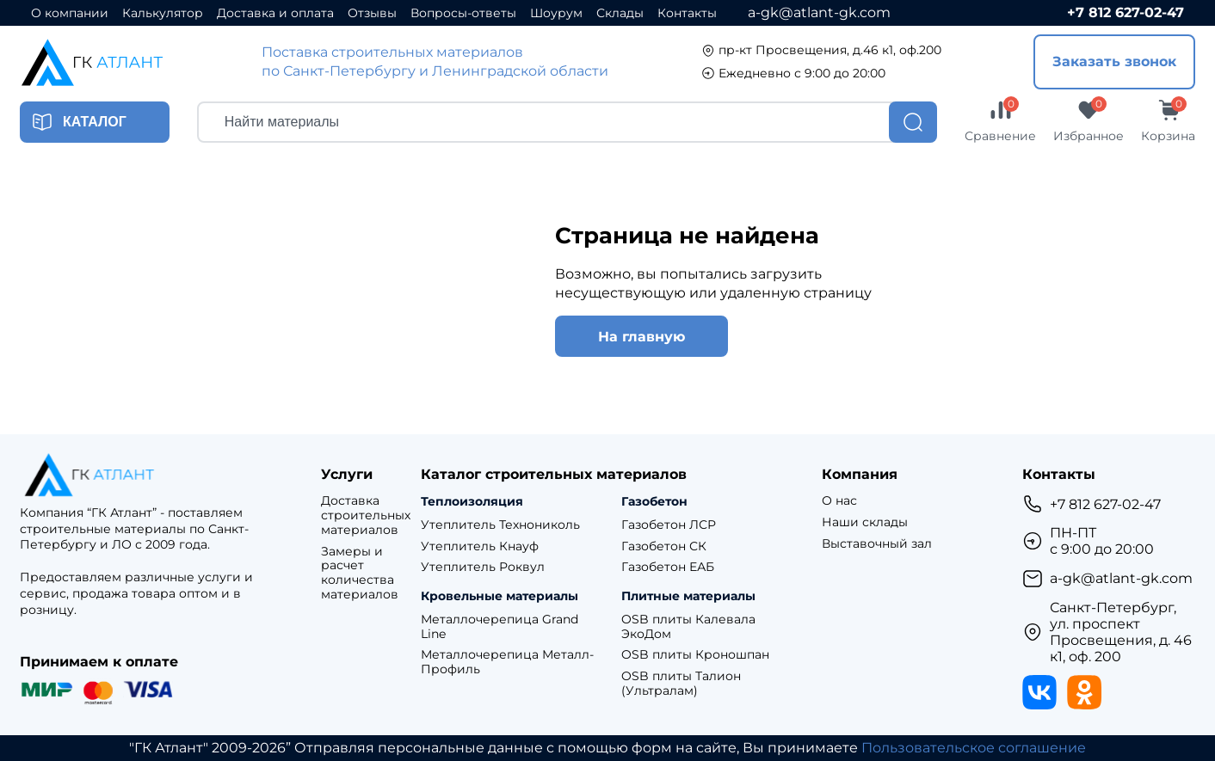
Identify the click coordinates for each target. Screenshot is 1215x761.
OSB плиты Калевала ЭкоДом (688, 626)
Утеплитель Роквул (483, 567)
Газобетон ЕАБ (667, 567)
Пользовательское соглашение (973, 748)
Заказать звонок (1114, 61)
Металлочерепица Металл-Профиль (507, 662)
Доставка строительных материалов (365, 515)
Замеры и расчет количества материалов (359, 573)
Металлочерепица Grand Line (499, 626)
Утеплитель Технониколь (500, 525)
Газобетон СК (663, 546)
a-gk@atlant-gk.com (819, 12)
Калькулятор (162, 13)
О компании (69, 13)
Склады (620, 13)
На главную (641, 336)
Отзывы (372, 13)
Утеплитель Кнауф (480, 546)
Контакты (687, 13)
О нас (839, 501)
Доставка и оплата (275, 13)
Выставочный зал (877, 544)
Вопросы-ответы (463, 13)
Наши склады (865, 522)
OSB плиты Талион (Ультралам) (681, 683)
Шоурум (556, 13)
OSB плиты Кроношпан (695, 654)
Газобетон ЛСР (668, 525)
